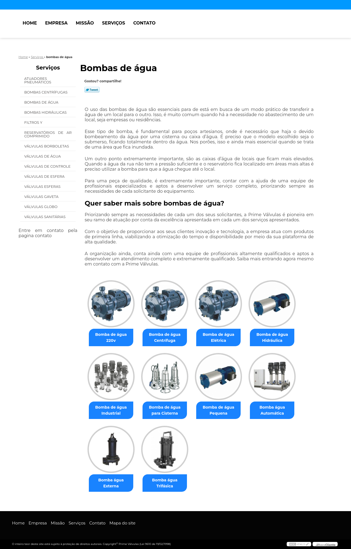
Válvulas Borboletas (47, 146)
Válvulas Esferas (42, 186)
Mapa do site (122, 523)
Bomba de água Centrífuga (165, 337)
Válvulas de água (43, 156)
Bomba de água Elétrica (218, 337)
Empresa (56, 23)
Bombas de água (41, 102)
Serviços (113, 23)
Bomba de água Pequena (218, 410)
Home (30, 23)
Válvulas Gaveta (41, 196)
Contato (144, 23)
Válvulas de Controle (47, 166)
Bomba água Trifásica (164, 483)
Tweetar (91, 89)
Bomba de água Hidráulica (272, 337)
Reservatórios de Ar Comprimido (48, 134)
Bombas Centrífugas (46, 92)
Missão (85, 23)
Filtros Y (33, 122)
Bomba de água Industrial (111, 410)
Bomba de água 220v (111, 337)
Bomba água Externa (111, 483)
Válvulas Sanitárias (45, 217)
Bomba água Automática (272, 410)
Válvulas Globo (41, 206)
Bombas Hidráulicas (46, 112)
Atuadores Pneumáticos (38, 80)
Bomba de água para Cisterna (165, 410)
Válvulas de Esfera (44, 176)
